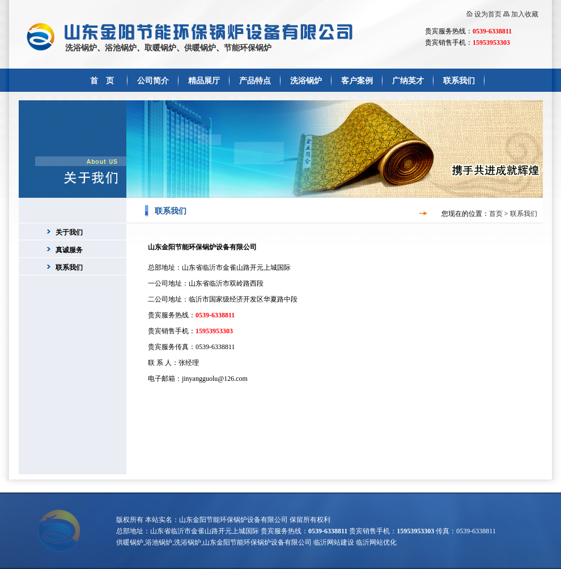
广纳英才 (408, 81)
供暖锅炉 (200, 48)
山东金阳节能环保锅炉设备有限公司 (233, 520)
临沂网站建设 (333, 542)
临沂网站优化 (376, 542)
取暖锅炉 (160, 48)
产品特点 (255, 81)
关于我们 (69, 232)
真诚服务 (69, 250)
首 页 (102, 81)
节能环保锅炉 (247, 48)
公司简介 (153, 81)
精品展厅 (204, 81)
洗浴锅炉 (81, 48)
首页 (496, 214)
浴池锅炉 (121, 48)
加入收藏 (524, 14)
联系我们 (459, 81)
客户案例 (357, 81)
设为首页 (488, 14)
